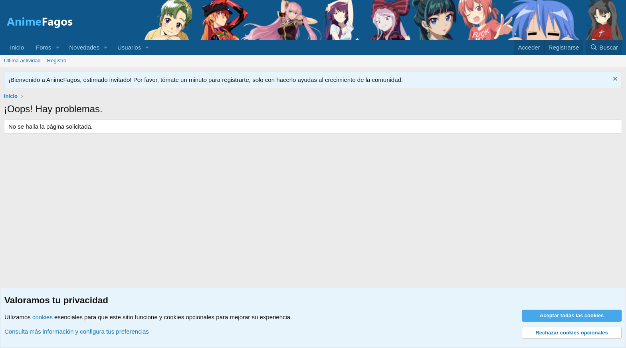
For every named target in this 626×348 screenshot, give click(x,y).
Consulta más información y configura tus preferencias (76, 331)
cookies (42, 317)
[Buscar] (604, 47)
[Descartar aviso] (614, 80)
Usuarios (129, 47)
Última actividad (22, 61)
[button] (57, 47)
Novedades (84, 47)
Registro (56, 61)
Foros (43, 47)
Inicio (17, 47)
